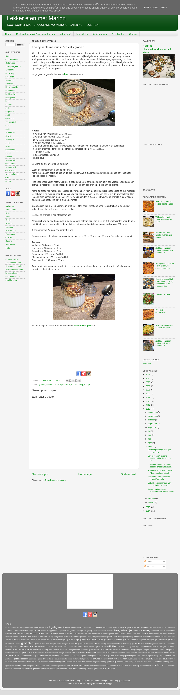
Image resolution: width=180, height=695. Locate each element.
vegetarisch (10, 160)
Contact (133, 34)
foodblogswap (63, 640)
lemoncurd (154, 650)
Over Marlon (118, 34)
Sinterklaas (10, 63)
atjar (94, 631)
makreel (55, 653)
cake (75, 634)
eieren (164, 637)
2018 (148, 401)
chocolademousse (11, 637)
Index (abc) (65, 34)
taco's (48, 666)
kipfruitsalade (122, 647)
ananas (25, 631)
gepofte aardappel (147, 640)
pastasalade (87, 656)
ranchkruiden (11, 280)
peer (112, 656)
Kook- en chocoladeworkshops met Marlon (157, 49)
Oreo (60, 627)
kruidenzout (117, 650)
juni (150, 435)
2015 (148, 507)
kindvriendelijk (11, 87)
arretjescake (71, 631)
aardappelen (126, 627)
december (153, 412)
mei (150, 439)
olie (52, 656)
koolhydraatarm (63, 385)
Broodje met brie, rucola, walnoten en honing (163, 235)
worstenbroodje (61, 669)
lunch (7, 101)
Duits (7, 213)
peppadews (136, 656)
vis (173, 666)
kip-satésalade (104, 647)
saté (160, 659)
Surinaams (10, 244)
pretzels (50, 659)
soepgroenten (122, 662)
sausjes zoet (23, 662)
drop (131, 637)
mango (61, 653)
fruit (71, 639)
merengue (101, 653)
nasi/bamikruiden (12, 276)
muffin (172, 653)
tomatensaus (84, 666)
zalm (100, 669)
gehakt (126, 639)
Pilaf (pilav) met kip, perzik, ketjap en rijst (164, 203)
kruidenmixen (11, 94)
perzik (151, 656)
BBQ (7, 627)
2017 (148, 405)
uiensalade (128, 666)
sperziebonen (161, 662)
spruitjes (15, 666)
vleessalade (15, 669)
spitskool (8, 666)
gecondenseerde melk (91, 639)
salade (8, 125)
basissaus (110, 631)
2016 (148, 409)
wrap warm (86, 669)
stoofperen (30, 666)
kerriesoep (75, 647)
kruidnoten (126, 650)
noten (39, 656)
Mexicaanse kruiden (14, 270)
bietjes (135, 631)
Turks (7, 248)
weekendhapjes (12, 174)
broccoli (33, 634)
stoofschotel (40, 666)
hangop (65, 644)
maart (151, 446)
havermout (51, 385)
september (153, 424)
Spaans (8, 241)
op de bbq (9, 118)
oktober (151, 420)
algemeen (147, 363)
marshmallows (78, 653)
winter (8, 178)
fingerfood (9, 80)
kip (96, 646)
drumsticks (138, 637)
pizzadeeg (24, 659)
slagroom (61, 662)
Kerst (7, 56)
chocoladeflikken (155, 634)
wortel (70, 669)
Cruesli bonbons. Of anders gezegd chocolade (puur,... (160, 465)
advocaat (18, 631)
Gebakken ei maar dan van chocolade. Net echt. (159, 484)
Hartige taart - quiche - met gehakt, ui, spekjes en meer (164, 265)
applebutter (10, 70)
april (150, 443)
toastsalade (10, 150)
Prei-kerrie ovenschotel (160, 311)
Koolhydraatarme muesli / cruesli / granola (159, 478)
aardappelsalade (168, 627)
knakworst (171, 647)
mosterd (134, 653)
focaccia (54, 640)
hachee (42, 644)
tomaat (74, 665)
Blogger (109, 683)
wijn (33, 669)
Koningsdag (51, 627)
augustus (152, 427)
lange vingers (136, 650)
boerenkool (170, 631)
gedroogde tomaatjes (113, 640)
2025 (148, 375)
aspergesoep (87, 631)
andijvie (31, 631)
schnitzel (31, 662)
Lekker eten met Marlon (36, 18)
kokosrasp (43, 650)
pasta (79, 655)
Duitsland (34, 627)
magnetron (23, 653)
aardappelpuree (155, 627)
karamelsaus (43, 647)
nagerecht (9, 112)
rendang (104, 659)
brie (27, 634)
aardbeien (9, 631)
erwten (17, 640)
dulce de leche (154, 637)
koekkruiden (24, 650)
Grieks (8, 220)
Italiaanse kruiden (13, 263)
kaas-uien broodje (147, 644)
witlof (47, 669)
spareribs (144, 662)
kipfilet (112, 646)
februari (151, 498)
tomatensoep (95, 666)
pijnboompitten (165, 656)
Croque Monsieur (23, 627)
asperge (80, 631)
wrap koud (77, 669)
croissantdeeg (74, 637)
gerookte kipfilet (161, 640)
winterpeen (40, 669)
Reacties (149, 567)
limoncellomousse (11, 653)
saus (7, 129)
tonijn (103, 666)
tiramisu (67, 666)
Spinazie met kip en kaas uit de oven (164, 326)
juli (149, 431)
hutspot (126, 644)
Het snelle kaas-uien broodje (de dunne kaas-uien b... (160, 471)
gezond (171, 640)
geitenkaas (136, 640)
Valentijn (116, 627)
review (110, 659)
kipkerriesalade (142, 647)
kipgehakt (131, 647)
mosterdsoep (142, 653)
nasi (17, 656)
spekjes (151, 662)
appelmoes (53, 631)
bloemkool (155, 631)
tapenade (60, 666)
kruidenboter (95, 650)
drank (114, 636)
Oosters (8, 237)
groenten (9, 84)
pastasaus (96, 656)
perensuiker (145, 656)
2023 (148, 382)
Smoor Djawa (107, 627)
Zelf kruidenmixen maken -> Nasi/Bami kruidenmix (164, 250)
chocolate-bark (24, 637)
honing (103, 644)
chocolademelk (169, 634)
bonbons (8, 634)
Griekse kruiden (12, 259)
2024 (148, 378)
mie (107, 653)
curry (90, 637)
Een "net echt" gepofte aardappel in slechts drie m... (159, 458)
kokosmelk (34, 650)
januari (151, 502)
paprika (72, 656)
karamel (33, 646)
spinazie (171, 662)
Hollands (9, 224)
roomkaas (127, 659)
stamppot (22, 666)
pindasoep (9, 659)
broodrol (48, 634)
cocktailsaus (42, 637)
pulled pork (82, 659)
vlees (7, 669)
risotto (120, 659)
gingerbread (9, 644)
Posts (148, 562)
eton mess (33, 640)
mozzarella (159, 653)
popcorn (39, 659)
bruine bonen (58, 634)
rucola (134, 659)
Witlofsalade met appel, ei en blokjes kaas (163, 219)
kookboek (63, 650)
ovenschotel (10, 122)
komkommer (54, 650)
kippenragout (161, 647)
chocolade (142, 633)
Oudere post (128, 474)
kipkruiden (152, 647)
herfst (97, 644)
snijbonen (97, 662)
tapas (7, 146)
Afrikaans (9, 206)
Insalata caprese (162, 294)
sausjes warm (11, 662)
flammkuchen (45, 640)
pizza (16, 659)
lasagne (146, 650)
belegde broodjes (123, 630)
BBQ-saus (13, 627)
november (153, 416)
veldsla (169, 666)
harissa (71, 644)
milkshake (114, 653)
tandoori (53, 666)
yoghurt (94, 669)
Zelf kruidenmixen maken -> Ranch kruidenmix (163, 343)
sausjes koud (169, 659)
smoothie (89, 662)
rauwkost (96, 659)
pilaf (173, 656)
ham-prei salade (55, 644)
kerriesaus (67, 647)
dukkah (145, 637)
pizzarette (32, 659)
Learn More (151, 7)
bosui (23, 634)
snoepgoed (10, 139)
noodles (23, 656)
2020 (148, 394)
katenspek (58, 647)
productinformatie (60, 659)
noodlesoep (31, 656)
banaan (103, 631)
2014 (148, 511)
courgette (57, 637)
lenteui (161, 650)
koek (15, 649)
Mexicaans (10, 234)
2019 (148, 397)
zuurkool (111, 669)
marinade (68, 653)
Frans (7, 217)
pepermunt (127, 656)
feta (39, 640)
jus (133, 644)
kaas (137, 643)
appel (37, 630)
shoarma (53, 662)
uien (122, 666)
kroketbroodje (86, 650)
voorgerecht (10, 167)
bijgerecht (9, 77)
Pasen (66, 627)
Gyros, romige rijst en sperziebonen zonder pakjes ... (161, 491)
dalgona (108, 637)
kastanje (51, 647)
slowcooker (10, 132)
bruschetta (68, 634)
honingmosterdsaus (114, 644)
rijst (115, 659)
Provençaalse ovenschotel (81, 627)
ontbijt (80, 385)
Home (8, 34)
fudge (76, 640)
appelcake (45, 631)
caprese (81, 634)
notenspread (46, 656)
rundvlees (141, 659)
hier (66, 74)
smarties (81, 662)
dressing (121, 637)
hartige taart (80, 644)
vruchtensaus (25, 669)
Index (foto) (82, 34)
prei (44, 659)
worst (52, 669)
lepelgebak (10, 98)
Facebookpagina (82, 325)
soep (7, 143)
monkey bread (124, 653)
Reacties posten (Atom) (55, 480)
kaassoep (8, 647)
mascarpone (91, 653)
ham (47, 644)
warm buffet (10, 171)
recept (87, 385)
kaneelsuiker (24, 646)
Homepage (85, 474)
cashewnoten (97, 634)
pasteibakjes (106, 656)
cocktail (34, 637)
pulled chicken (73, 659)
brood (41, 633)
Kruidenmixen (99, 34)
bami (98, 631)
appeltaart (62, 631)
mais (31, 652)
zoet (105, 668)
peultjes (156, 656)
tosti (113, 666)
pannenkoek (64, 656)
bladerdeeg (144, 630)
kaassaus (171, 644)
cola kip (50, 637)
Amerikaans (10, 210)
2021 (148, 390)
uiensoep (136, 666)
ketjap (82, 646)
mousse (151, 653)
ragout (89, 659)
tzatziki (117, 666)
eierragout (171, 637)
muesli (74, 385)
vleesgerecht (10, 164)
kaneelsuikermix (12, 273)
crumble (84, 637)
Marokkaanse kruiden (14, 266)
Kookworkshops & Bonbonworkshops (35, 34)
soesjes (131, 662)
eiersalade (9, 640)
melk (7, 108)
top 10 (8, 153)
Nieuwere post (40, 474)
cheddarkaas (120, 634)
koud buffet (10, 91)
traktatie (8, 157)
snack (8, 136)
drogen (127, 637)
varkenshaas (145, 666)
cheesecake (131, 634)
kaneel (15, 647)
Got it (164, 7)
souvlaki (137, 662)
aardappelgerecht (13, 66)
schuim (37, 662)
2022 (148, 386)
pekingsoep (119, 656)
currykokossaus (98, 637)
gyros (37, 644)
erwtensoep (25, 640)
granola (42, 385)
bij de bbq (9, 73)
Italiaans (9, 227)
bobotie (162, 631)
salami (156, 659)
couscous (64, 637)
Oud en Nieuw (11, 59)
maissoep (48, 653)
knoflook (8, 650)
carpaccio (87, 634)
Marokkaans (10, 231)
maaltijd (8, 105)
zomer (8, 181)
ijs (131, 644)
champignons (108, 634)
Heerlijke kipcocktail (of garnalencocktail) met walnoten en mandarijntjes (164, 282)
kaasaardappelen (160, 644)
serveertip (45, 662)
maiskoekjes (39, 653)
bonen (16, 633)
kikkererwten (89, 647)
